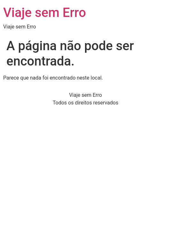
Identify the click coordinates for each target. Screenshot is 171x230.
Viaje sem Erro (44, 12)
